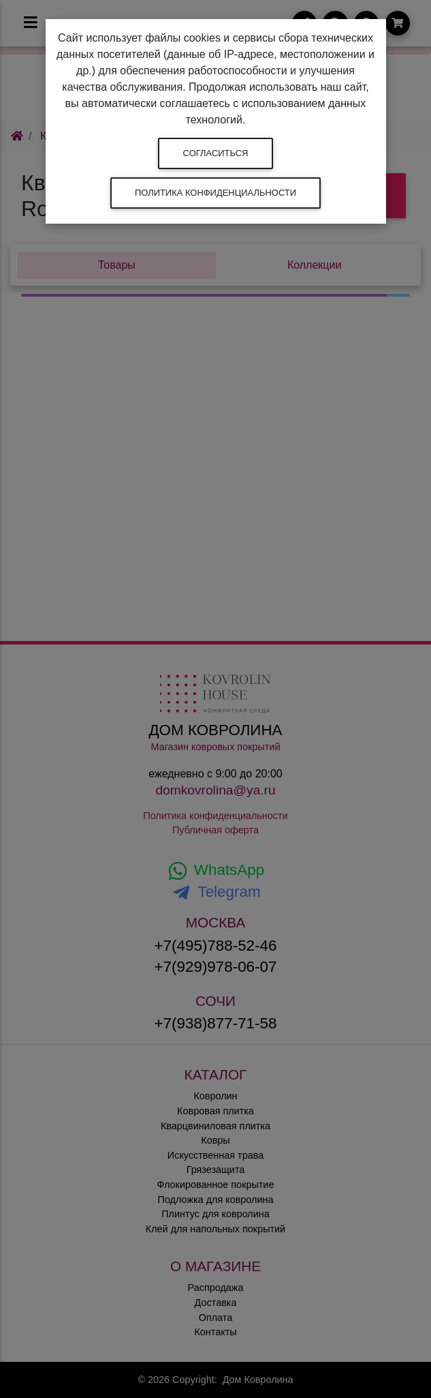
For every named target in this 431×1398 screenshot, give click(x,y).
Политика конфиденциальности (215, 193)
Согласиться (216, 153)
